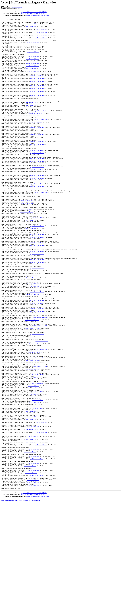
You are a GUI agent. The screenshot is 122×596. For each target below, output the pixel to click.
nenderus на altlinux (40, 377)
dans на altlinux (30, 538)
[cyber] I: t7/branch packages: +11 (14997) (34, 12)
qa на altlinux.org (16, 7)
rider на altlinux (31, 28)
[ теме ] (42, 15)
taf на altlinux (31, 119)
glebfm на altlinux (41, 129)
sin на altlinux (37, 446)
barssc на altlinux (26, 237)
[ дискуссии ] (35, 15)
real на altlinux (41, 31)
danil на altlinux (32, 67)
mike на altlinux (33, 572)
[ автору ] (48, 15)
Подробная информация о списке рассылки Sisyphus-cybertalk (20, 594)
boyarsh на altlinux (37, 87)
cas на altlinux (33, 25)
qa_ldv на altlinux (36, 547)
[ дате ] (28, 15)
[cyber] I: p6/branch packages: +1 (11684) (32, 13)
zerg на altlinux (33, 47)
